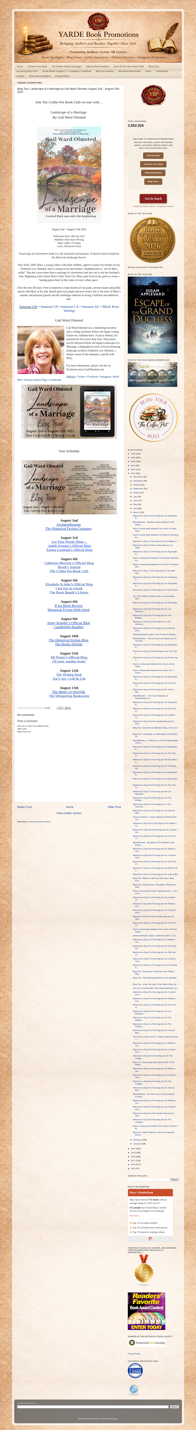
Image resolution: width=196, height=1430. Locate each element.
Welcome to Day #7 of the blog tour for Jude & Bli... (156, 874)
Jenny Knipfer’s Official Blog (68, 623)
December (138, 477)
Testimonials (162, 71)
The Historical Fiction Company (68, 528)
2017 (133, 1160)
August (136, 492)
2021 (133, 473)
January (137, 1144)
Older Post (114, 807)
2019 (133, 1152)
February (137, 1140)
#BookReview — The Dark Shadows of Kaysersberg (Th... (150, 697)
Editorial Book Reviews (97, 66)
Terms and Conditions (39, 76)
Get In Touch (153, 198)
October (137, 485)
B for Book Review (69, 606)
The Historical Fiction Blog (69, 640)
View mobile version (69, 813)
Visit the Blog (153, 155)
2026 (133, 454)
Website (70, 376)
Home (20, 66)
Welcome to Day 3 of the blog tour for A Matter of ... (156, 541)
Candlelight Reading (68, 627)
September (138, 489)
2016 (133, 1164)
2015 (133, 1168)
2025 (133, 457)
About (148, 71)
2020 (133, 1149)
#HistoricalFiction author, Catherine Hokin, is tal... (155, 936)
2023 (133, 465)
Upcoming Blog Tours (27, 71)
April (135, 508)
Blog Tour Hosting (105, 71)
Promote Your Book (37, 66)
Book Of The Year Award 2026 (129, 66)
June (135, 500)
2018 (133, 1156)
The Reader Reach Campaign (67, 66)
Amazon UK (28, 307)
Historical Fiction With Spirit (69, 610)
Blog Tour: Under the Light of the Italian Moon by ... (155, 984)
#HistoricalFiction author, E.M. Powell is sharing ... (155, 634)
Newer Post (24, 807)
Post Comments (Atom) (40, 822)
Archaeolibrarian (68, 524)
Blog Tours (153, 66)
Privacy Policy (62, 76)
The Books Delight (68, 644)
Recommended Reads (129, 71)
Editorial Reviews (153, 173)
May (135, 504)
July (135, 496)
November (138, 481)
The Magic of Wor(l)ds (68, 692)
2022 (133, 469)
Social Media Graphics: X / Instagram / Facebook (66, 71)
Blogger (114, 1419)
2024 (133, 461)
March (136, 512)
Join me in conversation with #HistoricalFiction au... (156, 988)
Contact (20, 76)
